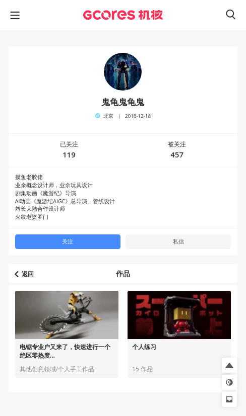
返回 (24, 274)
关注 (67, 241)
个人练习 (144, 347)
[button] (229, 365)
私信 (178, 241)
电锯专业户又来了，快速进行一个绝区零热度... (65, 351)
